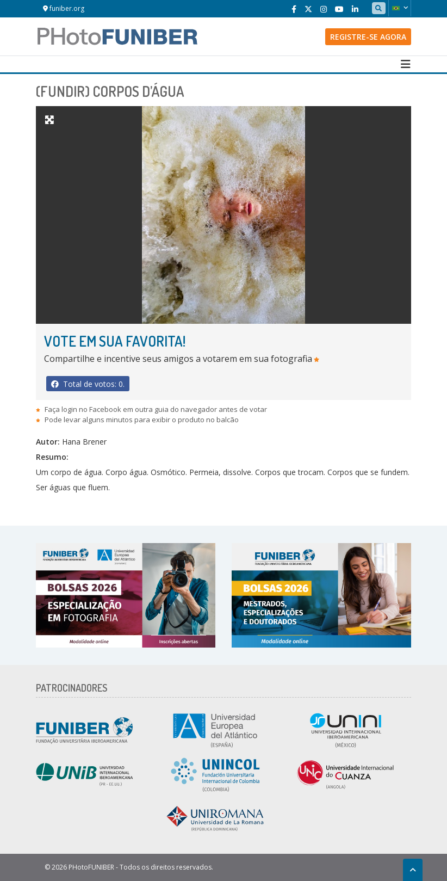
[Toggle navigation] (405, 64)
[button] (400, 8)
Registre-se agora (368, 37)
